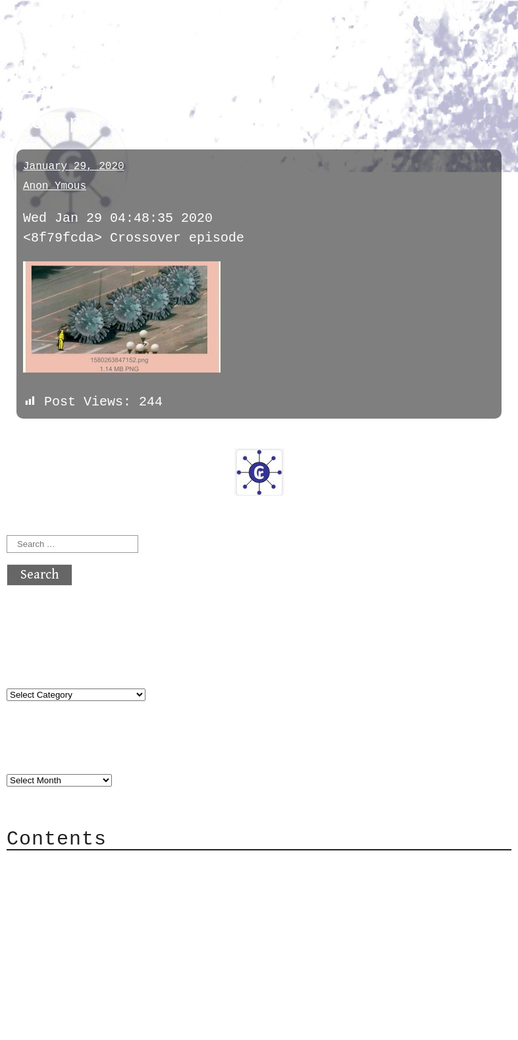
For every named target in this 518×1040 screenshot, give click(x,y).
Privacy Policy (88, 944)
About (52, 865)
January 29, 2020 (73, 166)
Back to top (50, 1023)
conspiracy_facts (87, 87)
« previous (38, 437)
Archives (38, 752)
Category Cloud (88, 885)
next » (95, 437)
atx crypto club (130, 34)
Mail (49, 905)
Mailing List (80, 924)
